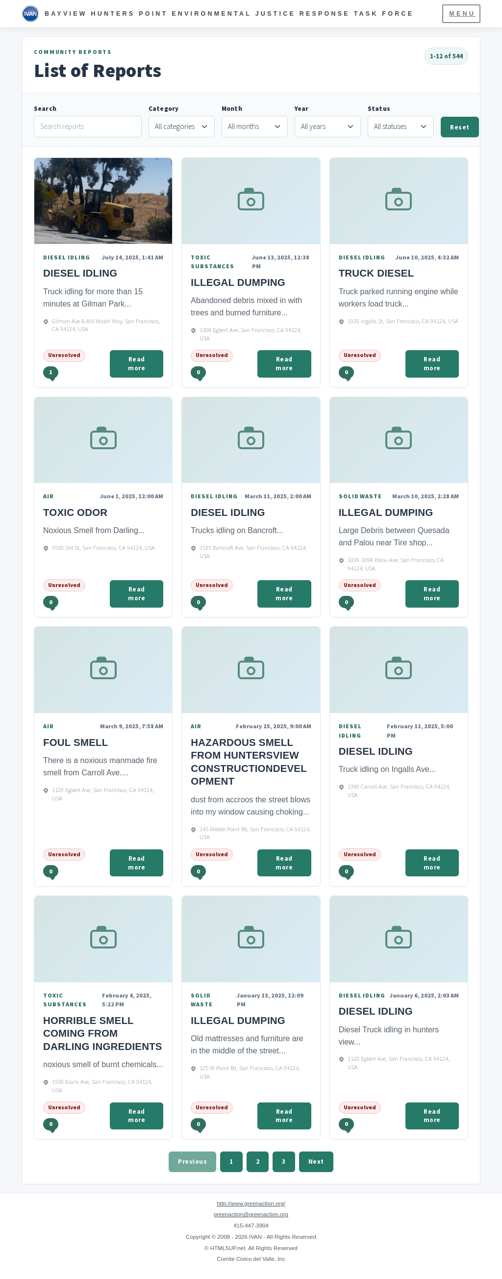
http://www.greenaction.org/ (251, 1203)
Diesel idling (80, 273)
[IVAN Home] (218, 14)
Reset (460, 127)
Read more (136, 363)
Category (163, 108)
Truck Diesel (376, 273)
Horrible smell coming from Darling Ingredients (102, 1033)
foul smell (75, 742)
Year (302, 108)
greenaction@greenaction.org (251, 1214)
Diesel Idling (228, 512)
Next (316, 1161)
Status (379, 108)
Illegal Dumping (238, 282)
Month (232, 108)
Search (45, 108)
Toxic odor (75, 512)
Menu (462, 13)
